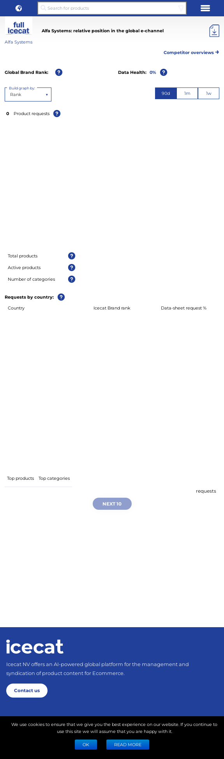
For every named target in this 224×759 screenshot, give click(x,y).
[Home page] (34, 647)
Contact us (27, 690)
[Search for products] (112, 8)
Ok (86, 744)
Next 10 (112, 503)
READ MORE (127, 744)
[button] (18, 8)
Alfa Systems (18, 42)
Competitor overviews (191, 51)
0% (153, 72)
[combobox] (10, 94)
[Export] (214, 30)
